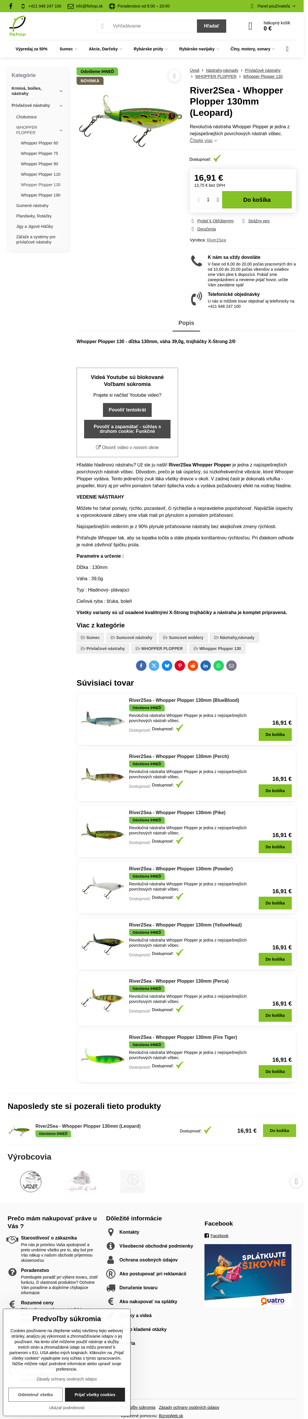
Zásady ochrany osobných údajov (189, 1407)
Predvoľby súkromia (137, 1407)
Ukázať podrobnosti (66, 1407)
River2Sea (216, 240)
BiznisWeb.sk (171, 1415)
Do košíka (257, 200)
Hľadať (211, 25)
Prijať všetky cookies (95, 1394)
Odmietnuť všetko (35, 1394)
